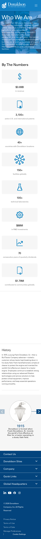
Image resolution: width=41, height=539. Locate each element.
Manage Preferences (12, 531)
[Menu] (36, 5)
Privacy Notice (9, 519)
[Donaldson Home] (17, 5)
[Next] (38, 411)
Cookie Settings (19, 534)
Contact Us (9, 454)
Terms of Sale (9, 527)
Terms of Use (9, 523)
